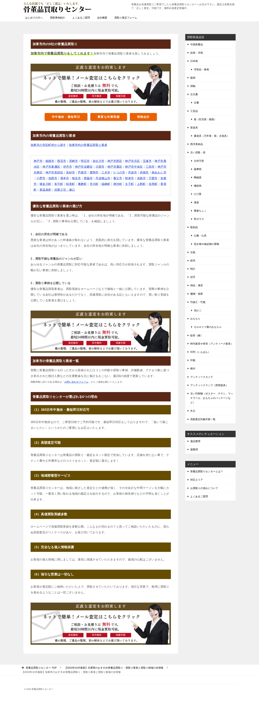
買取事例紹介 (57, 17)
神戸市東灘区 (51, 166)
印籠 (192, 360)
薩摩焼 (197, 169)
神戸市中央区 (134, 166)
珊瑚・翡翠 (196, 293)
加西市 (52, 178)
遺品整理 (195, 441)
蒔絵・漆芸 (196, 285)
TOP (41, 667)
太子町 (129, 184)
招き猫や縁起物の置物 (206, 244)
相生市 (76, 178)
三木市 (105, 172)
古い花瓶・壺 (197, 152)
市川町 (94, 184)
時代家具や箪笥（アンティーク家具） (211, 343)
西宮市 (61, 160)
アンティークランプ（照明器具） (209, 385)
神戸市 (38, 160)
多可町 (58, 184)
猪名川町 (45, 184)
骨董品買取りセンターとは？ (206, 471)
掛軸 (192, 86)
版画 (192, 77)
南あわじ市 (159, 172)
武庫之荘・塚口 (64, 189)
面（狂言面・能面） (205, 119)
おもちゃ (195, 318)
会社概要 (102, 17)
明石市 (85, 160)
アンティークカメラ (201, 377)
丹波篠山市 (103, 178)
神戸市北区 (132, 160)
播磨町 (82, 184)
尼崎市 (73, 160)
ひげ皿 (197, 194)
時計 (192, 268)
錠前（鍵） (196, 335)
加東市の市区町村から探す (48, 144)
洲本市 (64, 178)
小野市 (41, 178)
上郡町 (141, 184)
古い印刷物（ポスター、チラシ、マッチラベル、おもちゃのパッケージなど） (211, 398)
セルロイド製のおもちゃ (208, 326)
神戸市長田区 (54, 172)
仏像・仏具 (200, 235)
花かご (197, 310)
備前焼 (197, 185)
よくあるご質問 (81, 17)
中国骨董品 (196, 44)
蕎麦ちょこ (200, 210)
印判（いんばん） (200, 352)
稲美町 (70, 184)
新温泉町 (45, 189)
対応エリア (196, 479)
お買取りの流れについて (204, 488)
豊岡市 (94, 172)
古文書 (194, 94)
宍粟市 (153, 178)
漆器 (196, 202)
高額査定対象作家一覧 (202, 419)
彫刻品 (194, 227)
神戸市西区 (114, 160)
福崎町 (105, 184)
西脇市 (88, 178)
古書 (196, 102)
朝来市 (129, 178)
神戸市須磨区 (84, 166)
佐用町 (153, 184)
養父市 (117, 178)
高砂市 (70, 172)
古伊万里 (199, 160)
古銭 (192, 252)
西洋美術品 (196, 144)
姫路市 (50, 160)
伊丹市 (67, 166)
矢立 (192, 410)
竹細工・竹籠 (197, 302)
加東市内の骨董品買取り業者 (88, 144)
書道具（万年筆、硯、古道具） (211, 135)
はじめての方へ (34, 17)
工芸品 (194, 111)
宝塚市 (147, 160)
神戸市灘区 (114, 166)
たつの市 (119, 172)
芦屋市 (82, 172)
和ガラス (199, 219)
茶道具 (194, 127)
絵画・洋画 (196, 52)
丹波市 (132, 172)
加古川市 (98, 160)
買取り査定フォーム (125, 17)
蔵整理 (194, 449)
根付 (192, 368)
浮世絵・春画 (201, 69)
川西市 (100, 166)
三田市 (150, 166)
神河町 (117, 184)
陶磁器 (197, 177)
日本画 (194, 61)
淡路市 (141, 178)
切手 (192, 277)
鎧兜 (192, 260)
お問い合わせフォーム (76, 382)
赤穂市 (144, 172)
